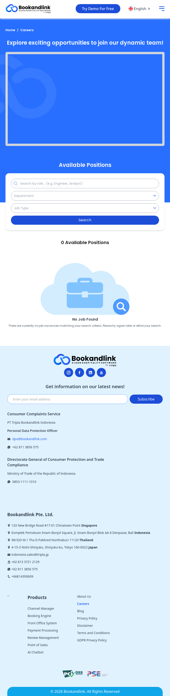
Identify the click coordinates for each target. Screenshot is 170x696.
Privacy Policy (87, 618)
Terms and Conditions (93, 633)
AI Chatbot (36, 652)
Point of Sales (38, 645)
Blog (80, 611)
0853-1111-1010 (24, 481)
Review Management (43, 637)
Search (85, 220)
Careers (27, 30)
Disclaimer (85, 625)
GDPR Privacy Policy (92, 640)
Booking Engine (39, 616)
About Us (84, 596)
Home (10, 30)
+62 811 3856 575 (25, 447)
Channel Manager (41, 608)
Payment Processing (43, 630)
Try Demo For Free (98, 8)
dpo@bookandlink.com (29, 439)
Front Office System (42, 623)
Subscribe (146, 399)
